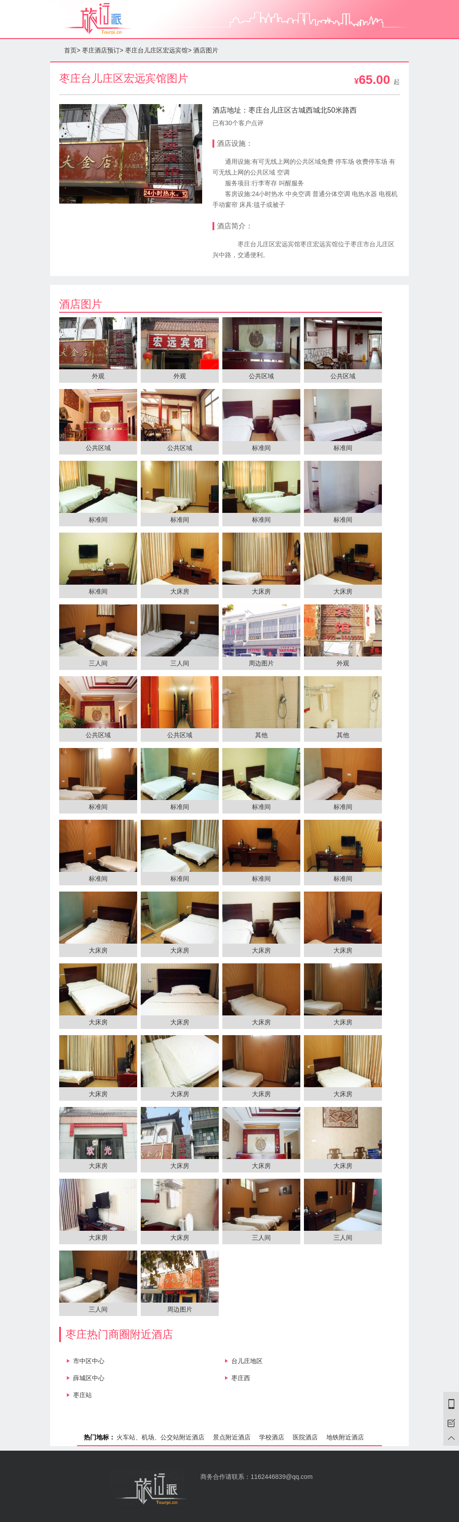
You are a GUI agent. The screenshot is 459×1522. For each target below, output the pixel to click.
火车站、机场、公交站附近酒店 (160, 1437)
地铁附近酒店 (345, 1437)
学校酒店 (271, 1437)
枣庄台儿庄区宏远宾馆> (158, 50)
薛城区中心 (88, 1378)
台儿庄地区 (247, 1361)
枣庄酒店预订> (102, 50)
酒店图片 (205, 50)
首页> (72, 50)
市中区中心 (88, 1361)
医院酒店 (305, 1437)
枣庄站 (82, 1395)
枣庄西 (240, 1378)
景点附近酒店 (232, 1437)
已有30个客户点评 (238, 123)
